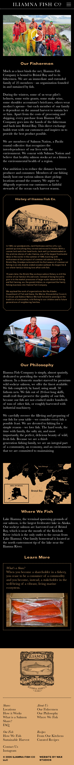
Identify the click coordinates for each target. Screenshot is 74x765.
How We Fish (12, 736)
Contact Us (10, 747)
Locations (9, 709)
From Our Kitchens (50, 736)
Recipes (41, 732)
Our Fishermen (47, 709)
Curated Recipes (48, 740)
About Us (42, 706)
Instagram (9, 751)
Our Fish (8, 732)
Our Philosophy (47, 713)
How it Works (12, 713)
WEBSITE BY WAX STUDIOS (50, 759)
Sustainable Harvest (16, 740)
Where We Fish (47, 717)
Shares (6, 706)
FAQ (6, 725)
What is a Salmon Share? (15, 719)
